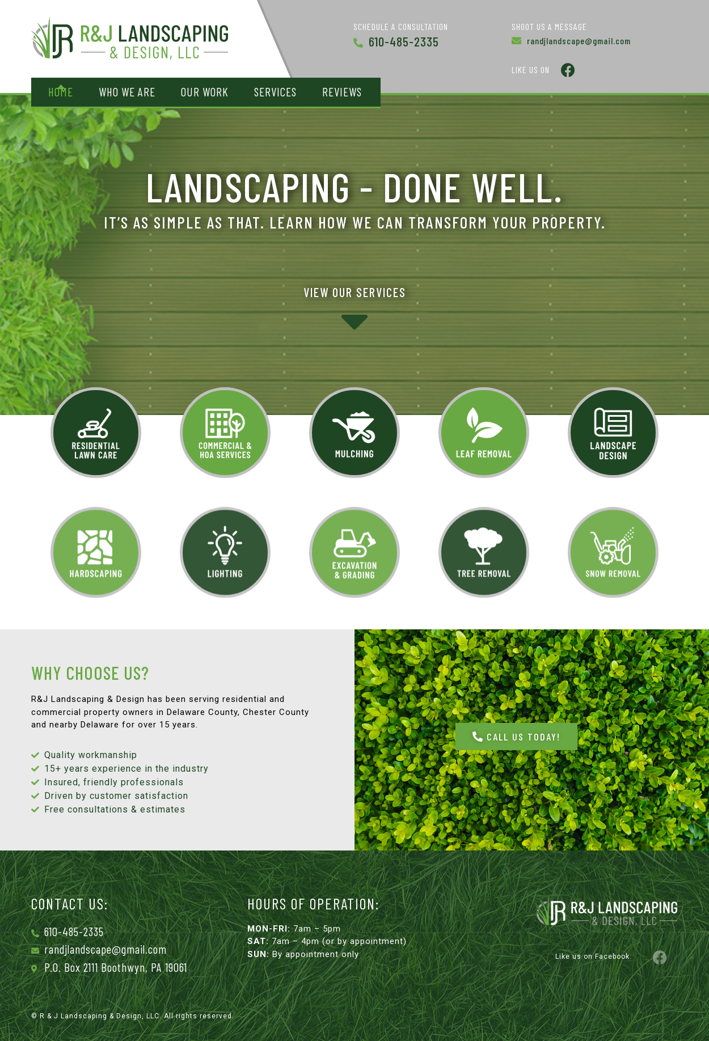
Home (60, 91)
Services (275, 91)
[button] (516, 736)
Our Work (205, 91)
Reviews (342, 91)
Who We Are (127, 91)
